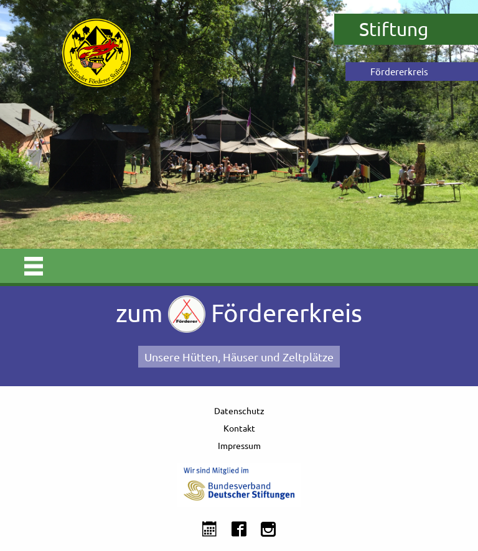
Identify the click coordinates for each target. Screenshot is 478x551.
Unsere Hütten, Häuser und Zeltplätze (239, 356)
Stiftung (393, 29)
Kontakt (239, 427)
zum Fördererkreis (239, 314)
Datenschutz (239, 410)
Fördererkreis (399, 71)
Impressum (239, 445)
